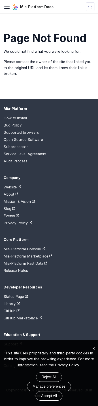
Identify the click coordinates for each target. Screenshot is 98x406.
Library (12, 303)
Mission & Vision (19, 201)
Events (11, 216)
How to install (15, 118)
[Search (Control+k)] (90, 6)
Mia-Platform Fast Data (25, 263)
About (11, 194)
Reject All (49, 377)
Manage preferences (49, 386)
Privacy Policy (18, 223)
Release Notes (16, 270)
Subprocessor (16, 146)
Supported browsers (21, 132)
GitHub (11, 311)
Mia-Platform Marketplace (28, 256)
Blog (9, 208)
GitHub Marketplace (23, 318)
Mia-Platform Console (24, 249)
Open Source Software (23, 139)
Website (12, 187)
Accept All (49, 396)
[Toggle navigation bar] (7, 6)
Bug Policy (13, 125)
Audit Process (15, 161)
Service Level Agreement (25, 154)
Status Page (16, 296)
